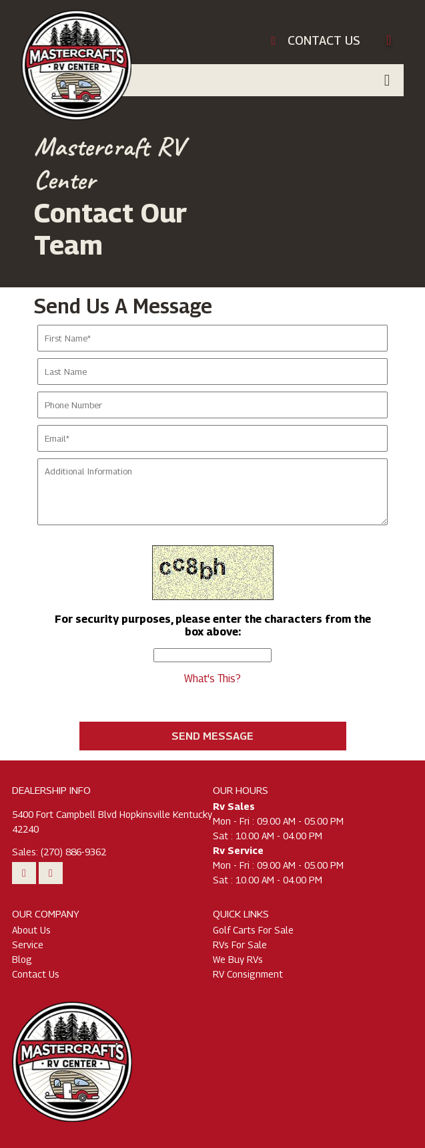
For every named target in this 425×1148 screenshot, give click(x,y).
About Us (31, 930)
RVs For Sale (240, 944)
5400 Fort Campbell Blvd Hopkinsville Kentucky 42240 (112, 822)
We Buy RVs (238, 959)
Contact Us (35, 974)
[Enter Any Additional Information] (212, 491)
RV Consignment (248, 974)
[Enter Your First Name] (212, 338)
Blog (22, 959)
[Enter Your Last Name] (212, 371)
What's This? (212, 678)
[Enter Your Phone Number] (212, 405)
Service (27, 944)
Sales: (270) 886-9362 (59, 851)
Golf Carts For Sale (253, 930)
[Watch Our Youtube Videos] (24, 873)
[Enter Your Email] (212, 438)
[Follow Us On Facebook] (51, 873)
